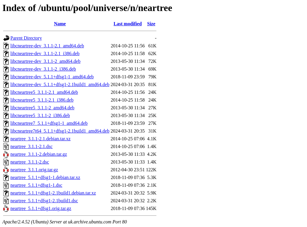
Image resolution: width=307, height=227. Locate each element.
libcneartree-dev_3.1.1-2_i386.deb (43, 68)
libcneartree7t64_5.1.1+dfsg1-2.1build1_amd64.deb (59, 130)
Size (151, 23)
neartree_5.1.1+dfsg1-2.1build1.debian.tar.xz (53, 192)
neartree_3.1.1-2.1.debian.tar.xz (40, 138)
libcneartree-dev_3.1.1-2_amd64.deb (45, 61)
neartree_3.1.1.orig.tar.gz (34, 169)
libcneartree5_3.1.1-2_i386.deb (40, 115)
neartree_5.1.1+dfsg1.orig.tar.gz (40, 208)
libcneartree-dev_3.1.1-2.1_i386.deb (45, 53)
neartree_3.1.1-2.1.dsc (31, 146)
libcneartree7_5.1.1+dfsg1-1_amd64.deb (49, 123)
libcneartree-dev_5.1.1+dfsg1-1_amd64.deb (52, 76)
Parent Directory (26, 38)
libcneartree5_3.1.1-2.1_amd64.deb (44, 92)
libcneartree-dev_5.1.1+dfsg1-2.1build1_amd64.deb (59, 84)
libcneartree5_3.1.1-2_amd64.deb (42, 107)
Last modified (128, 23)
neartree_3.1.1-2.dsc (29, 161)
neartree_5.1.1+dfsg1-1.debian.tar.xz (45, 177)
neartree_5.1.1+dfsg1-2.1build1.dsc (44, 200)
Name (60, 23)
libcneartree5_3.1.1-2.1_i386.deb (41, 99)
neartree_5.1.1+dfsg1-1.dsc (36, 185)
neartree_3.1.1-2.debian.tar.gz (38, 154)
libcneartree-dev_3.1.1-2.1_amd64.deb (47, 45)
